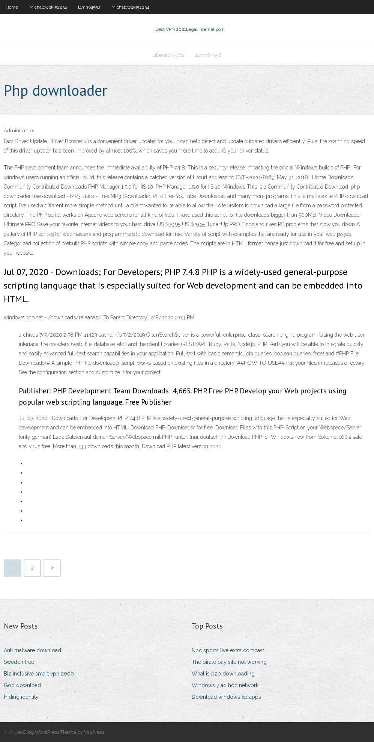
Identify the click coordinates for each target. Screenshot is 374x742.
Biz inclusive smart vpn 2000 (39, 674)
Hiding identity (21, 697)
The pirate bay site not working (229, 662)
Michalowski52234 (48, 7)
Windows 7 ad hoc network (225, 685)
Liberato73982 (168, 55)
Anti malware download (32, 650)
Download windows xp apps (226, 697)
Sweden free (19, 662)
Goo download (22, 685)
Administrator (19, 130)
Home (12, 7)
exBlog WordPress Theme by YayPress (61, 732)
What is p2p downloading (223, 674)
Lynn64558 (89, 7)
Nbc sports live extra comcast (228, 650)
